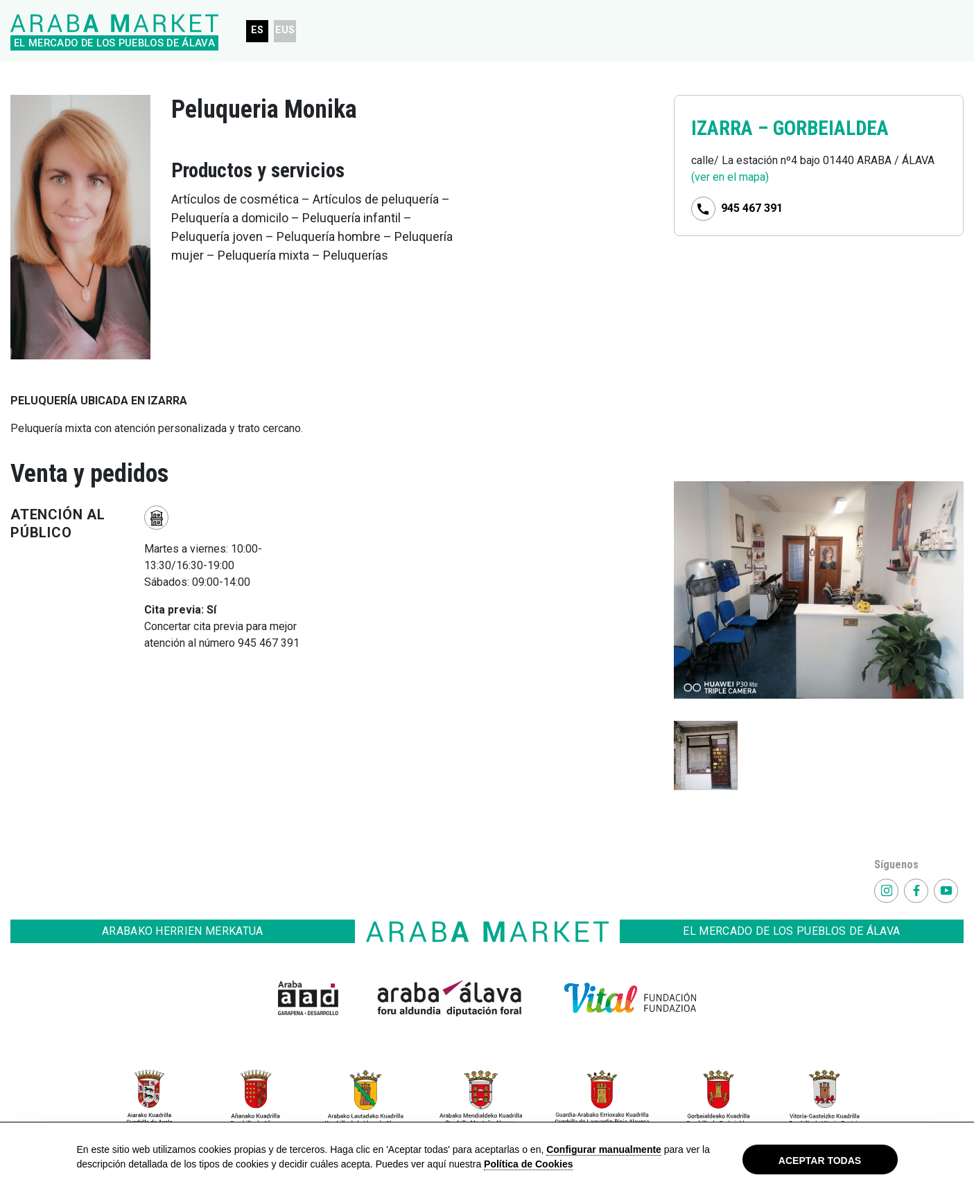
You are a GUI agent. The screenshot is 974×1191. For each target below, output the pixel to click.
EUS (285, 30)
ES (257, 30)
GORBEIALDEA (831, 128)
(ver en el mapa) (730, 176)
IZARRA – (732, 128)
